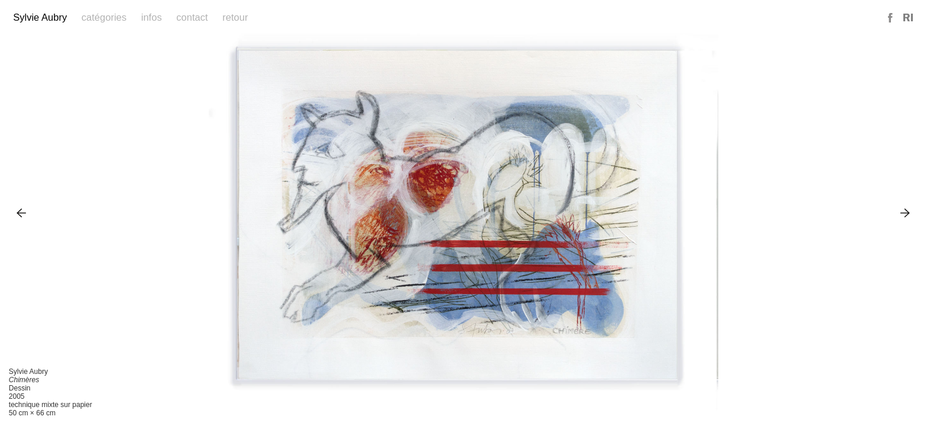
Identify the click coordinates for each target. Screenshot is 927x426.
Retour (235, 17)
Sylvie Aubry (40, 17)
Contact (192, 17)
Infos (151, 17)
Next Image (905, 212)
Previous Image (21, 212)
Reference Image (908, 18)
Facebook (891, 18)
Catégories (104, 17)
